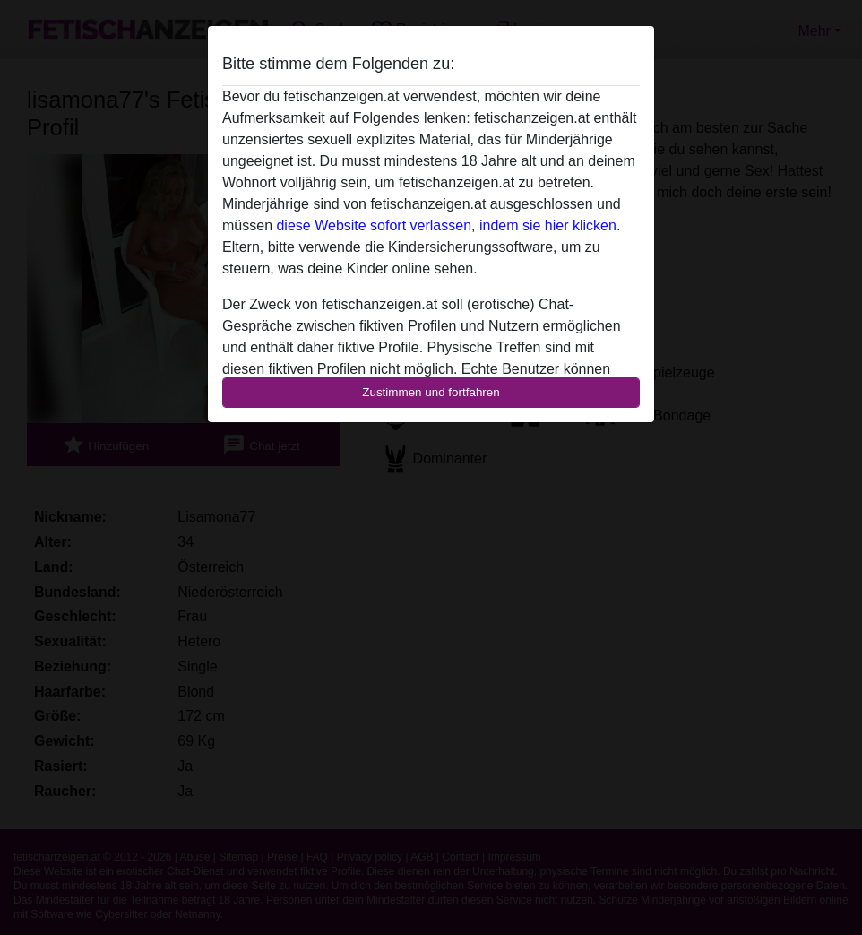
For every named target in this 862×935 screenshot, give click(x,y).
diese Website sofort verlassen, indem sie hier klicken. (448, 225)
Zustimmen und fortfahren (431, 392)
